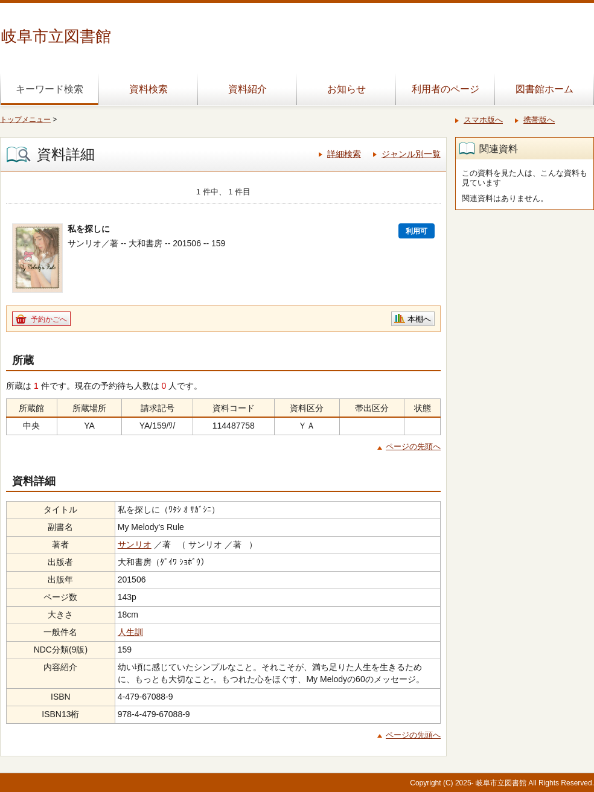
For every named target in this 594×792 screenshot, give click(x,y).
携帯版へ (539, 119)
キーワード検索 (49, 89)
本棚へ (419, 319)
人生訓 (130, 632)
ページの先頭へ (413, 446)
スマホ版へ (483, 119)
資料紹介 (247, 89)
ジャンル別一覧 (411, 154)
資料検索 (148, 89)
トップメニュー (25, 119)
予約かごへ (49, 319)
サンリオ (135, 544)
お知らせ (346, 89)
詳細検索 (344, 154)
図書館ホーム (544, 89)
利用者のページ (445, 89)
